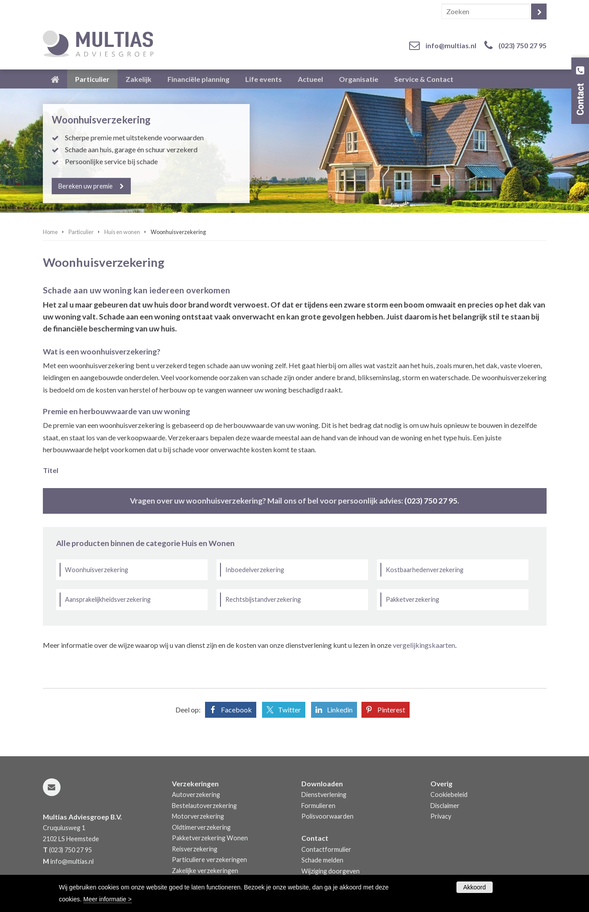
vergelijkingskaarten (424, 645)
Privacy (440, 816)
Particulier (81, 231)
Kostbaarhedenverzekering (425, 569)
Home (50, 231)
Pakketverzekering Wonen (210, 838)
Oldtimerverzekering (201, 827)
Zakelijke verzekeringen (205, 870)
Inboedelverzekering (254, 569)
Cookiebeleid (448, 794)
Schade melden (322, 860)
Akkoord (474, 887)
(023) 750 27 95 (522, 45)
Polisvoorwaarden (327, 816)
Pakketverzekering (412, 599)
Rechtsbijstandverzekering (263, 599)
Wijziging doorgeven (330, 871)
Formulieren (318, 805)
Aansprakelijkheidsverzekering (108, 599)
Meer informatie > (108, 899)
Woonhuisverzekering (96, 569)
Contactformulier (326, 849)
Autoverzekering (196, 794)
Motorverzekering (198, 816)
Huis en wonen (122, 231)
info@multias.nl (451, 45)
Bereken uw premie (86, 186)
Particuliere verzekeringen (209, 859)
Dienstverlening (323, 794)
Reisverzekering (194, 849)
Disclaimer (445, 805)
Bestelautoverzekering (204, 805)
